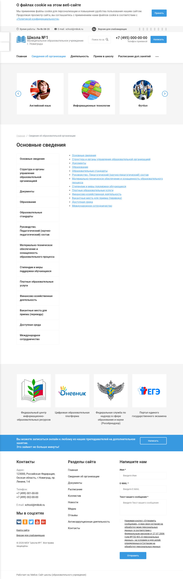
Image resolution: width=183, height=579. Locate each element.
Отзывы (73, 515)
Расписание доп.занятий (134, 56)
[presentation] (18, 94)
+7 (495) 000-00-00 (131, 38)
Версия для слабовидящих (112, 29)
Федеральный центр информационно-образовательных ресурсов (34, 416)
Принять (159, 13)
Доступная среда (30, 324)
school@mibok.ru (74, 29)
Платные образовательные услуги (36, 283)
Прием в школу (103, 56)
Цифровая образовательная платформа (72, 414)
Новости (73, 502)
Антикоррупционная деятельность (89, 521)
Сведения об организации (49, 56)
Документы (27, 191)
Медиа (72, 508)
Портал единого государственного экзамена (149, 414)
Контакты (74, 528)
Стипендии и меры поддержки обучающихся (35, 269)
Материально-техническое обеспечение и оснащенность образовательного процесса (37, 251)
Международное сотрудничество (30, 337)
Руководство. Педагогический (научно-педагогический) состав (35, 230)
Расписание (75, 489)
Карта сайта (22, 530)
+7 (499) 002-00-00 (27, 497)
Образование (28, 202)
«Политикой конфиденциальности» (37, 19)
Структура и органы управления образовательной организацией (32, 175)
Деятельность (80, 56)
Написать (158, 39)
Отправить (133, 555)
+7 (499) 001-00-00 (27, 493)
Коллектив (74, 495)
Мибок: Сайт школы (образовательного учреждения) (58, 575)
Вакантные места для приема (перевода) (33, 312)
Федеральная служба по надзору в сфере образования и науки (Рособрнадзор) (111, 418)
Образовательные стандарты (31, 214)
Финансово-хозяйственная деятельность (36, 298)
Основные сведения (32, 158)
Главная (21, 56)
